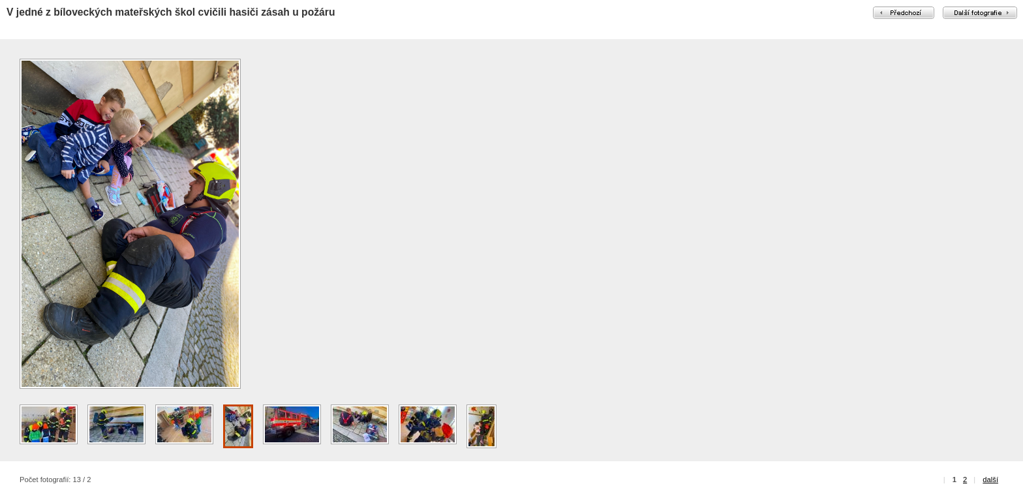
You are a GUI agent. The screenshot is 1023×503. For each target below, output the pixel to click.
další (990, 479)
